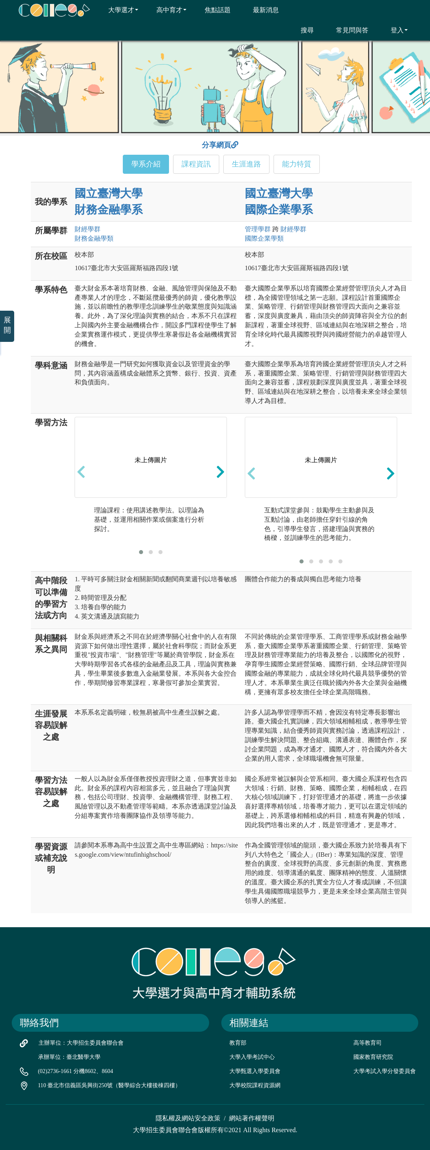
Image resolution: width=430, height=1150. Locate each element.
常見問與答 (347, 30)
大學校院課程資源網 (254, 1085)
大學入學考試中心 (252, 1057)
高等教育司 (367, 1043)
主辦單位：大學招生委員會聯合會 (81, 1043)
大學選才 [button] (118, 9)
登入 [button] (394, 30)
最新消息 (261, 9)
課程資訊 (196, 164)
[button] (141, 552)
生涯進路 (246, 164)
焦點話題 (213, 9)
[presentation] (81, 471)
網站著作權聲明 (251, 1118)
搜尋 (302, 30)
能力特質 (296, 164)
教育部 (237, 1043)
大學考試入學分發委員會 (384, 1071)
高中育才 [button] (166, 9)
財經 (88, 229)
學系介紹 (145, 164)
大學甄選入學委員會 (254, 1071)
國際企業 (264, 238)
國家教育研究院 (373, 1057)
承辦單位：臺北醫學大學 (69, 1057)
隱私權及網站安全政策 (188, 1118)
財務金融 (94, 238)
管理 (258, 229)
